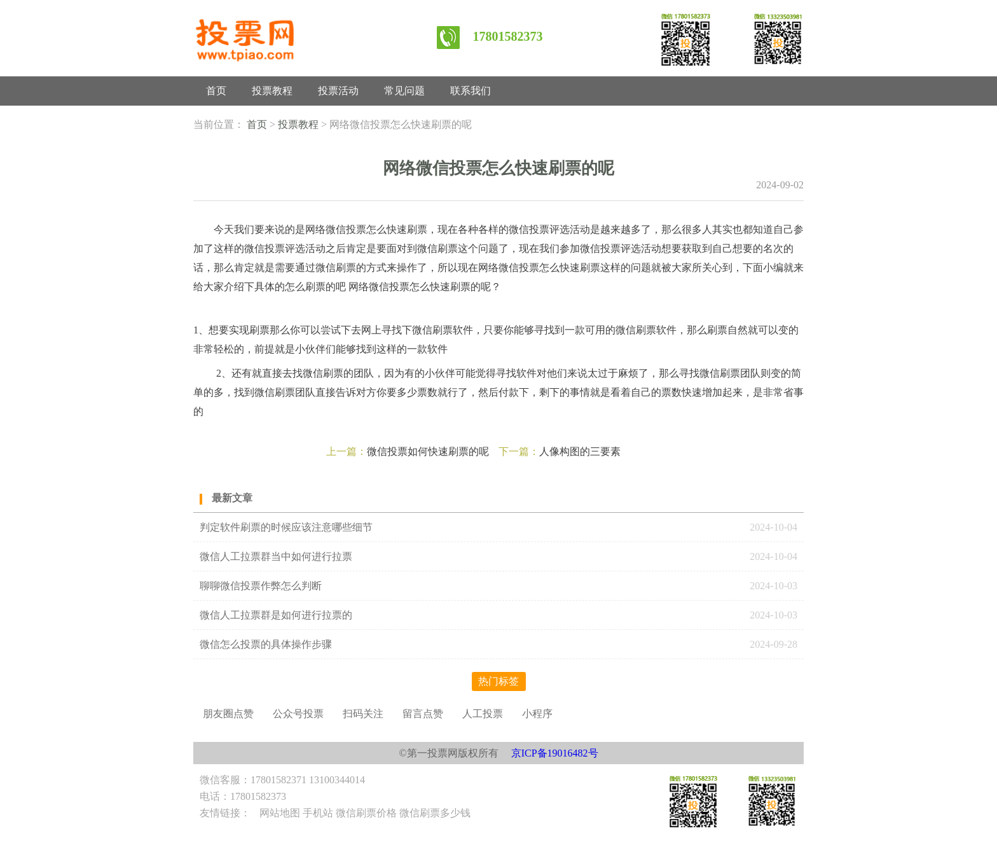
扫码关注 (363, 713)
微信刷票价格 (366, 812)
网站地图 (279, 812)
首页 (216, 90)
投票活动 (338, 90)
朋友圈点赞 (228, 713)
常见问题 (404, 90)
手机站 (318, 812)
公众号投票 (298, 713)
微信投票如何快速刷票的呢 (428, 451)
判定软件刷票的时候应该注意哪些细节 (286, 527)
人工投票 (482, 713)
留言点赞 (422, 713)
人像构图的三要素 (580, 451)
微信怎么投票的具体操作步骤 (266, 644)
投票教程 (272, 90)
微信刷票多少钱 (435, 812)
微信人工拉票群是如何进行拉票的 (276, 615)
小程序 (537, 713)
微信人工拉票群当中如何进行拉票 (276, 556)
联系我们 (470, 90)
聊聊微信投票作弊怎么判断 (262, 585)
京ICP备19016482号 (554, 753)
